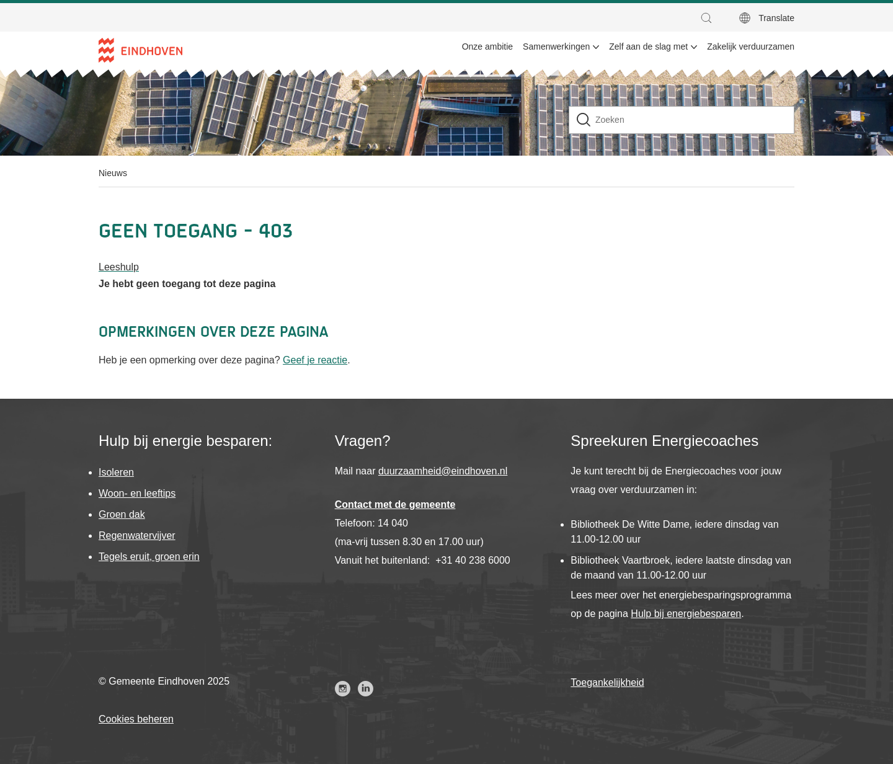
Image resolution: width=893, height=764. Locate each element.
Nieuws (113, 173)
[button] (709, 18)
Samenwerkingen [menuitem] (556, 46)
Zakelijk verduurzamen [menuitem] (750, 46)
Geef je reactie (315, 360)
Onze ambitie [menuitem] (487, 46)
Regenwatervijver (137, 535)
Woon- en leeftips (137, 493)
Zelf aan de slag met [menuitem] (648, 46)
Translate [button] (776, 18)
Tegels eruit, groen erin (149, 556)
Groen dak (122, 514)
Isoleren (116, 472)
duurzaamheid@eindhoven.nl (442, 471)
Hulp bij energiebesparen (686, 613)
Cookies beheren (136, 719)
